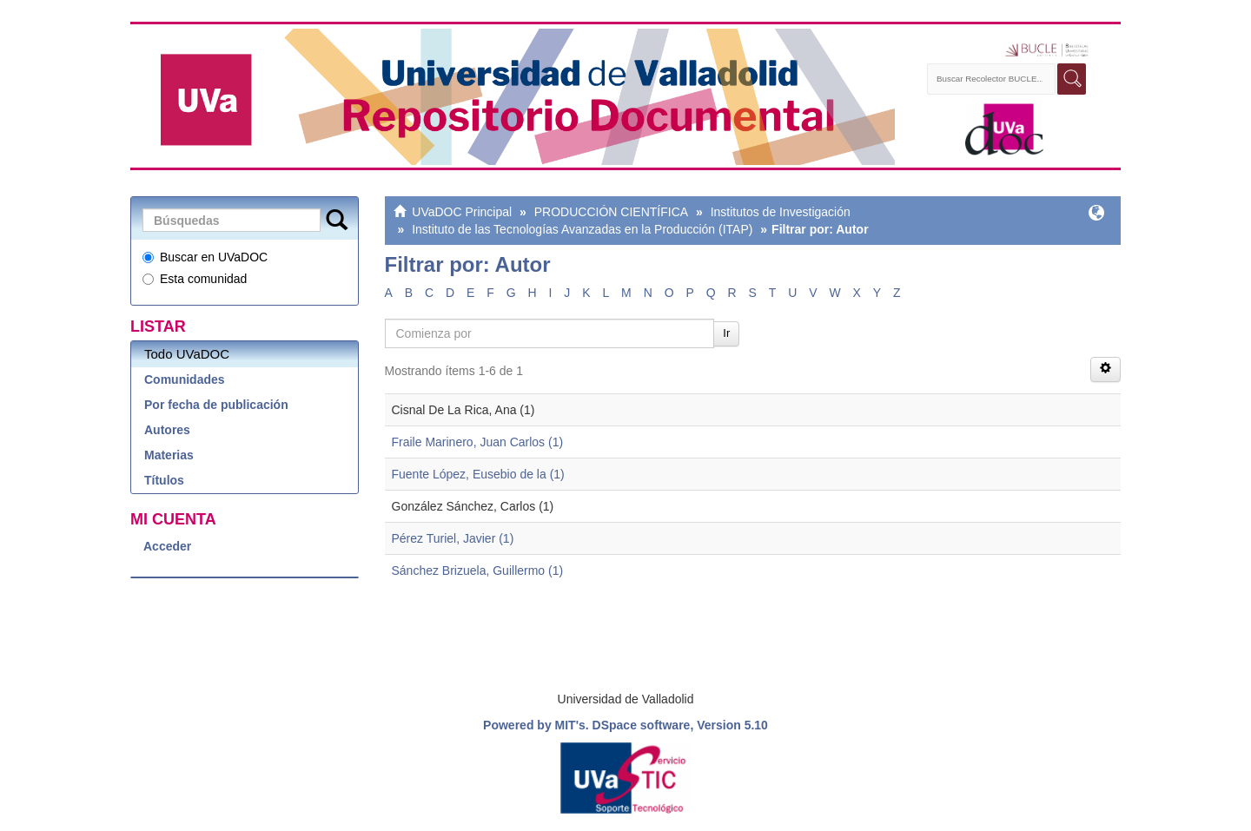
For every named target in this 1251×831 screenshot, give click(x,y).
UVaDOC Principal (462, 212)
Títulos (164, 480)
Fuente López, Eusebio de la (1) (478, 474)
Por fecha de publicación (216, 405)
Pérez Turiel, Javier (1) (453, 538)
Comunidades (184, 379)
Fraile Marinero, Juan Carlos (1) (478, 442)
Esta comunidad (194, 279)
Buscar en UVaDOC (205, 257)
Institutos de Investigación (781, 212)
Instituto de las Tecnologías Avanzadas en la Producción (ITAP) (582, 229)
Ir (726, 333)
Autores (167, 430)
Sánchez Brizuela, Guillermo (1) (478, 570)
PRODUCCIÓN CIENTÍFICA (611, 212)
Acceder (167, 546)
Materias (169, 455)
